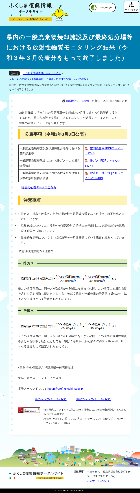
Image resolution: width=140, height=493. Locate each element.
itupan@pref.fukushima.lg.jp (65, 388)
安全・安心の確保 (19, 79)
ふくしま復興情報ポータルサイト (42, 73)
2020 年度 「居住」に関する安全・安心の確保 (59, 79)
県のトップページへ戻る (51, 399)
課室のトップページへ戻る (93, 399)
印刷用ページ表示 (77, 100)
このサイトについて (98, 480)
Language (105, 7)
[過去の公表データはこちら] (39, 187)
